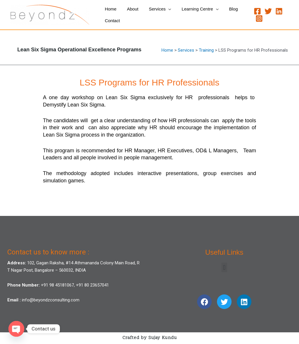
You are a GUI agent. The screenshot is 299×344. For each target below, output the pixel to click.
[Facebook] (255, 11)
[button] (224, 267)
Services (186, 50)
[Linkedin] (277, 11)
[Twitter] (266, 11)
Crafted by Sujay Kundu (149, 338)
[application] (164, 9)
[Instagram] (257, 18)
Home (167, 50)
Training (206, 50)
